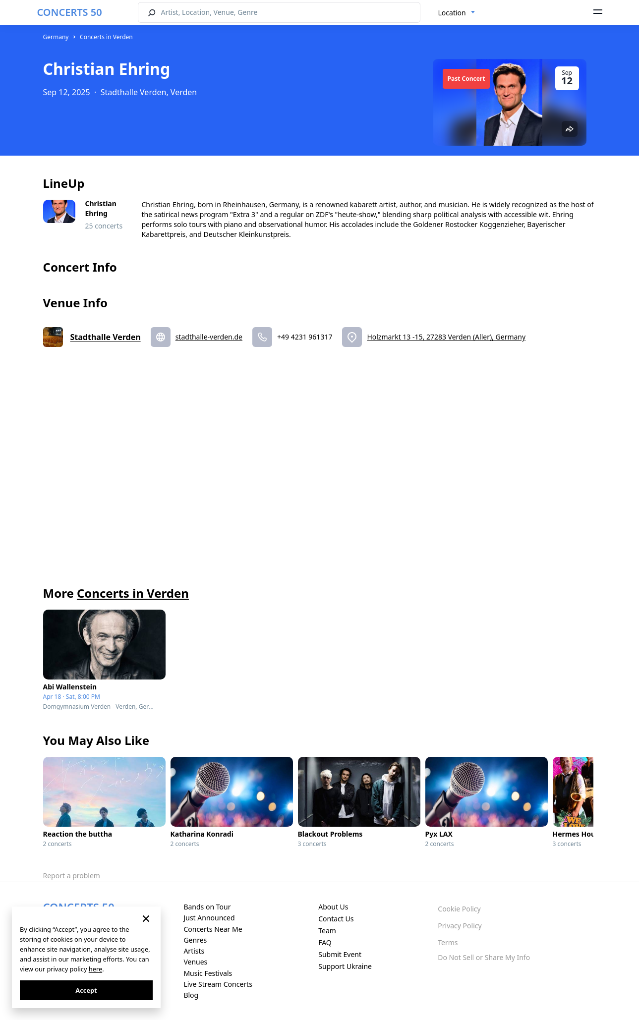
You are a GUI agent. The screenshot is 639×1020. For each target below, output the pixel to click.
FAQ (325, 942)
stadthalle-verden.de (208, 336)
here (95, 968)
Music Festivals (207, 973)
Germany (56, 37)
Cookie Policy (459, 908)
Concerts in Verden (106, 37)
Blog (190, 995)
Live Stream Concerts (217, 984)
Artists (193, 951)
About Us (333, 906)
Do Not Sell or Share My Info (484, 957)
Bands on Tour (207, 906)
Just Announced (208, 917)
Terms (448, 942)
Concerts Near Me (212, 929)
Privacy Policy (459, 925)
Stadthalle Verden (105, 337)
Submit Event (339, 954)
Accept (86, 990)
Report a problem (71, 875)
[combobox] (456, 13)
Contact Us (335, 918)
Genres (195, 940)
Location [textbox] (452, 12)
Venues (195, 961)
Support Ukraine (345, 966)
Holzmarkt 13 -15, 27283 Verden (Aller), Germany (446, 336)
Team (327, 930)
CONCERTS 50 (69, 12)
